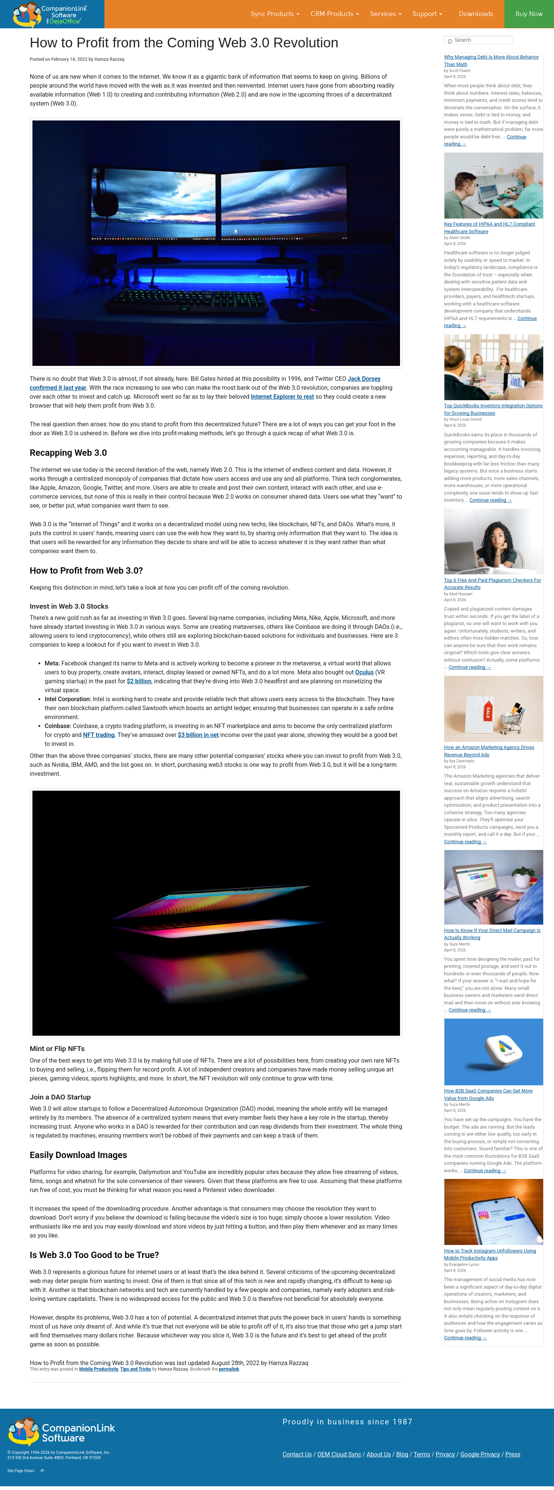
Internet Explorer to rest (282, 396)
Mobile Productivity (98, 1369)
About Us (378, 1454)
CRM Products (335, 14)
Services (386, 14)
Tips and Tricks (135, 1369)
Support (427, 14)
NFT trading (98, 734)
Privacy (445, 1454)
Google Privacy (480, 1454)
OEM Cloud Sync (339, 1454)
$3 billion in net (198, 734)
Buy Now (529, 14)
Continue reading (491, 500)
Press (513, 1454)
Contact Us (297, 1454)
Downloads (476, 14)
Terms (421, 1454)
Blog (402, 1454)
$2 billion (139, 681)
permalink (229, 1369)
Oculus (364, 672)
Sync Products (275, 14)
